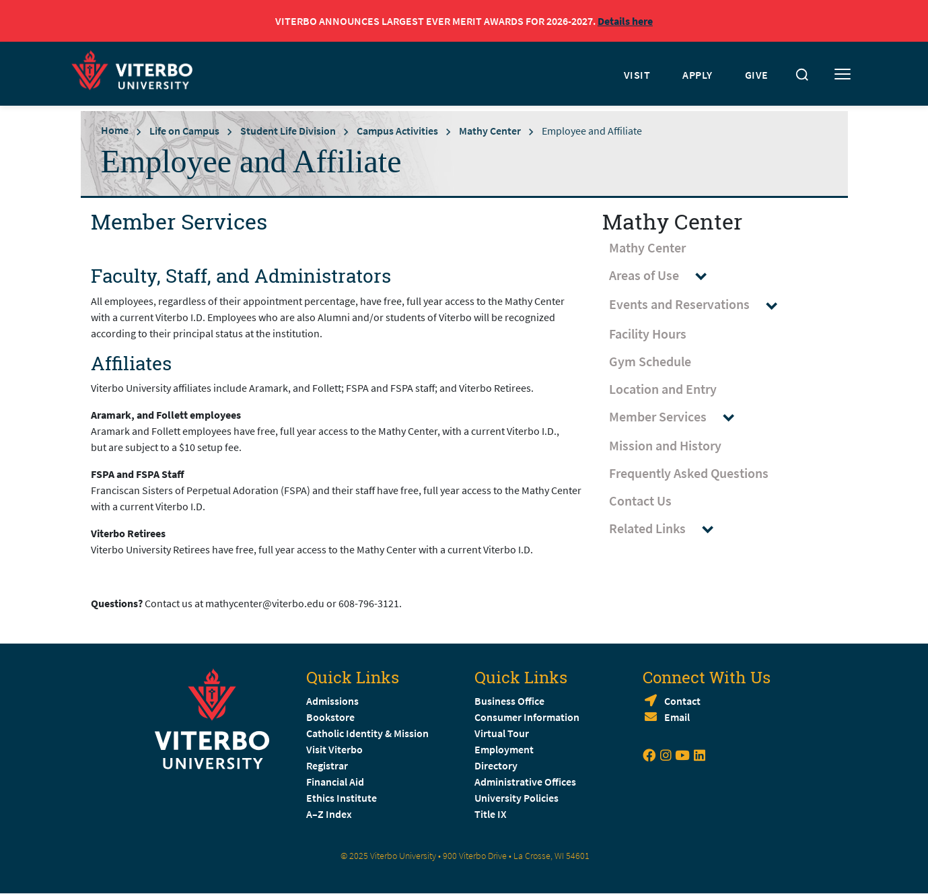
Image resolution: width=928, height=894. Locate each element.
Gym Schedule (650, 361)
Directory (497, 765)
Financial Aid (335, 781)
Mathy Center (490, 130)
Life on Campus (184, 130)
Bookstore (330, 717)
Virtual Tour (501, 733)
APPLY (697, 74)
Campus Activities (397, 130)
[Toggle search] (802, 75)
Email (677, 717)
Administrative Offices (525, 781)
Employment (504, 749)
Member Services (678, 417)
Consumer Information (526, 717)
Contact (682, 701)
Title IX (490, 814)
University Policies (516, 797)
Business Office (509, 701)
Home (115, 130)
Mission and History (665, 445)
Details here (625, 21)
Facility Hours (647, 333)
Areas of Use (664, 275)
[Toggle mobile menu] (842, 75)
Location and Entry (663, 388)
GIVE (757, 74)
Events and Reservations (699, 304)
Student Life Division (288, 130)
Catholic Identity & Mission (367, 733)
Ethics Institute (341, 797)
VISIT (637, 74)
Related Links (667, 529)
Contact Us (640, 500)
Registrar (327, 765)
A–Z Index (329, 814)
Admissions (332, 701)
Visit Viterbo (334, 749)
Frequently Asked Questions (689, 473)
